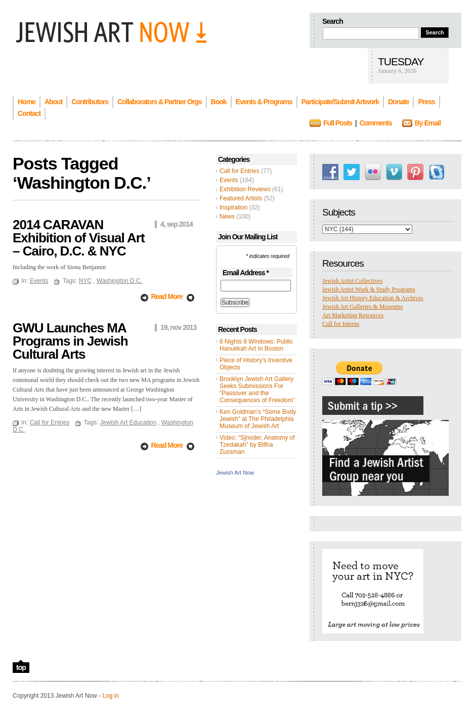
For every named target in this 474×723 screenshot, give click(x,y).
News (227, 216)
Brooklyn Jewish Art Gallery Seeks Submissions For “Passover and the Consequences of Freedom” (257, 389)
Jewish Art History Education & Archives (372, 298)
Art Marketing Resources (352, 315)
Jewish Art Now (235, 473)
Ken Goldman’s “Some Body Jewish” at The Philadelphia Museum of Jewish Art (258, 419)
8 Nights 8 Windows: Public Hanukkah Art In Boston (256, 345)
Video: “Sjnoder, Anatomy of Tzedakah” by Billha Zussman (257, 444)
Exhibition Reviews (245, 189)
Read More (167, 296)
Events (229, 180)
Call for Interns (340, 323)
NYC (85, 280)
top (21, 667)
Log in (110, 695)
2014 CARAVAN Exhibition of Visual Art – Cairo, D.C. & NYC (79, 238)
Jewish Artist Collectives (352, 280)
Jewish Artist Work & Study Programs (368, 289)
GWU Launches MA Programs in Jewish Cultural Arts (70, 341)
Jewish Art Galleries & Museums (362, 306)
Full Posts (337, 123)
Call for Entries (240, 171)
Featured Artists (241, 198)
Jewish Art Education (128, 422)
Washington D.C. (119, 280)
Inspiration (233, 207)
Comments (375, 123)
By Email (428, 123)
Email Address (246, 273)
